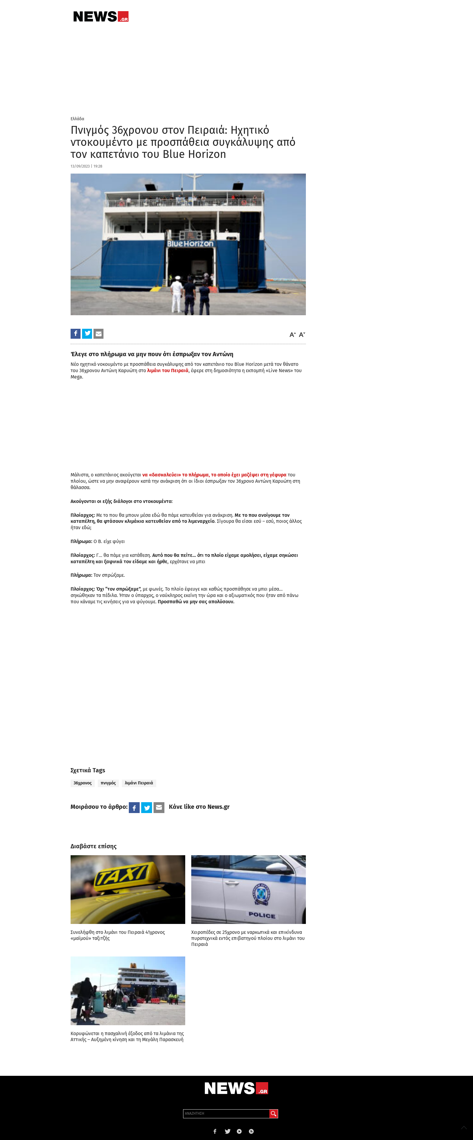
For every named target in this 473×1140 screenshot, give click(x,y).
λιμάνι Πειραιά (139, 783)
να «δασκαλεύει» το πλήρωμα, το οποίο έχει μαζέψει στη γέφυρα (214, 475)
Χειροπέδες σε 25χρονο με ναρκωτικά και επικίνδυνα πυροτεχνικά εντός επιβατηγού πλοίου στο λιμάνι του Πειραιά (248, 938)
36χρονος (83, 783)
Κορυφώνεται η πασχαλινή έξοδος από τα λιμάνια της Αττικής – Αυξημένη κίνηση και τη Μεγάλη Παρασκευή (127, 1036)
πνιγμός (108, 783)
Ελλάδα (77, 118)
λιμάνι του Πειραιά (168, 370)
